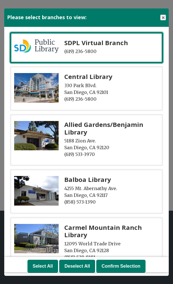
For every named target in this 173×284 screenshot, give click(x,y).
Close (162, 17)
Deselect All (77, 266)
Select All (43, 266)
